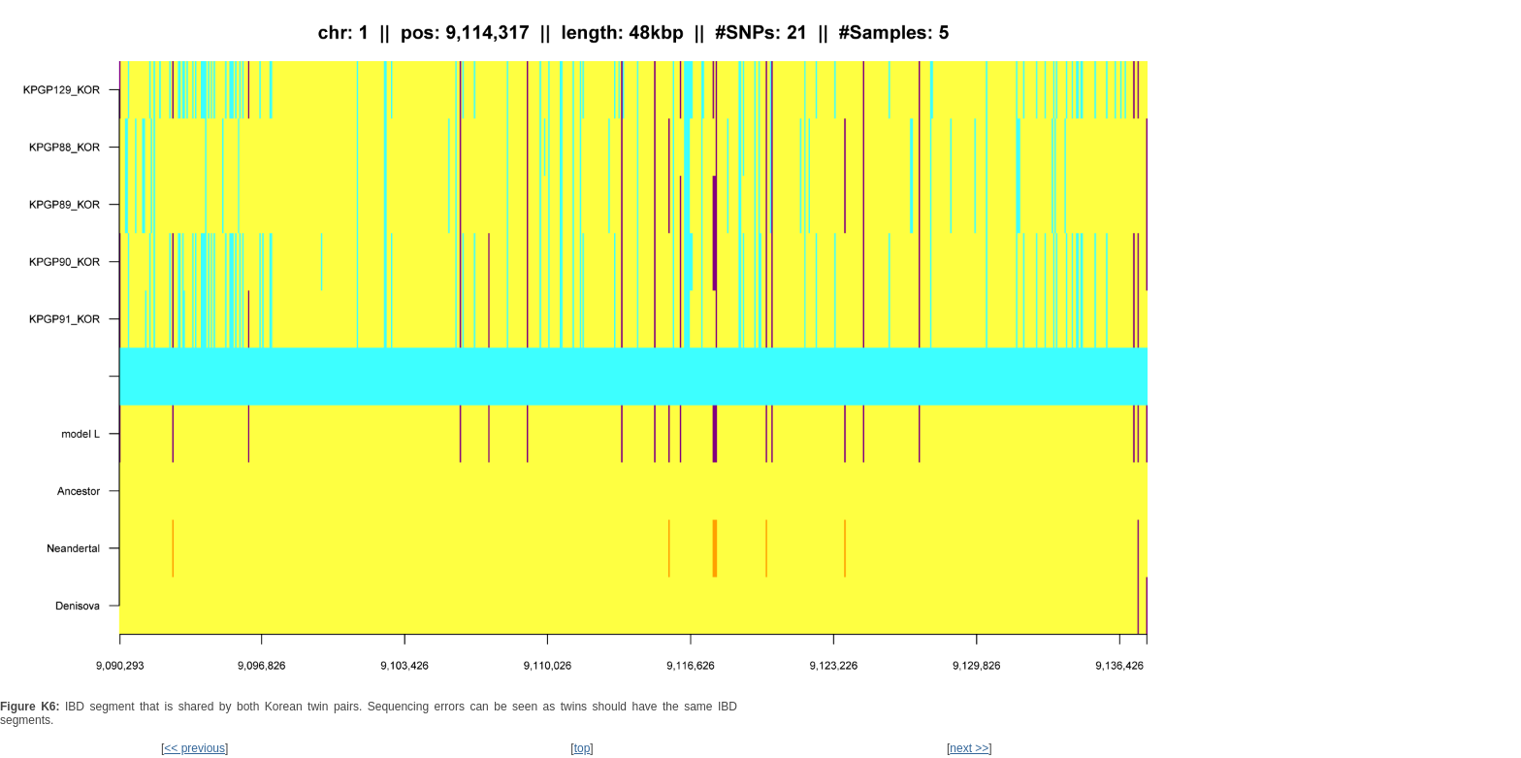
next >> (969, 748)
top (582, 748)
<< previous (194, 748)
